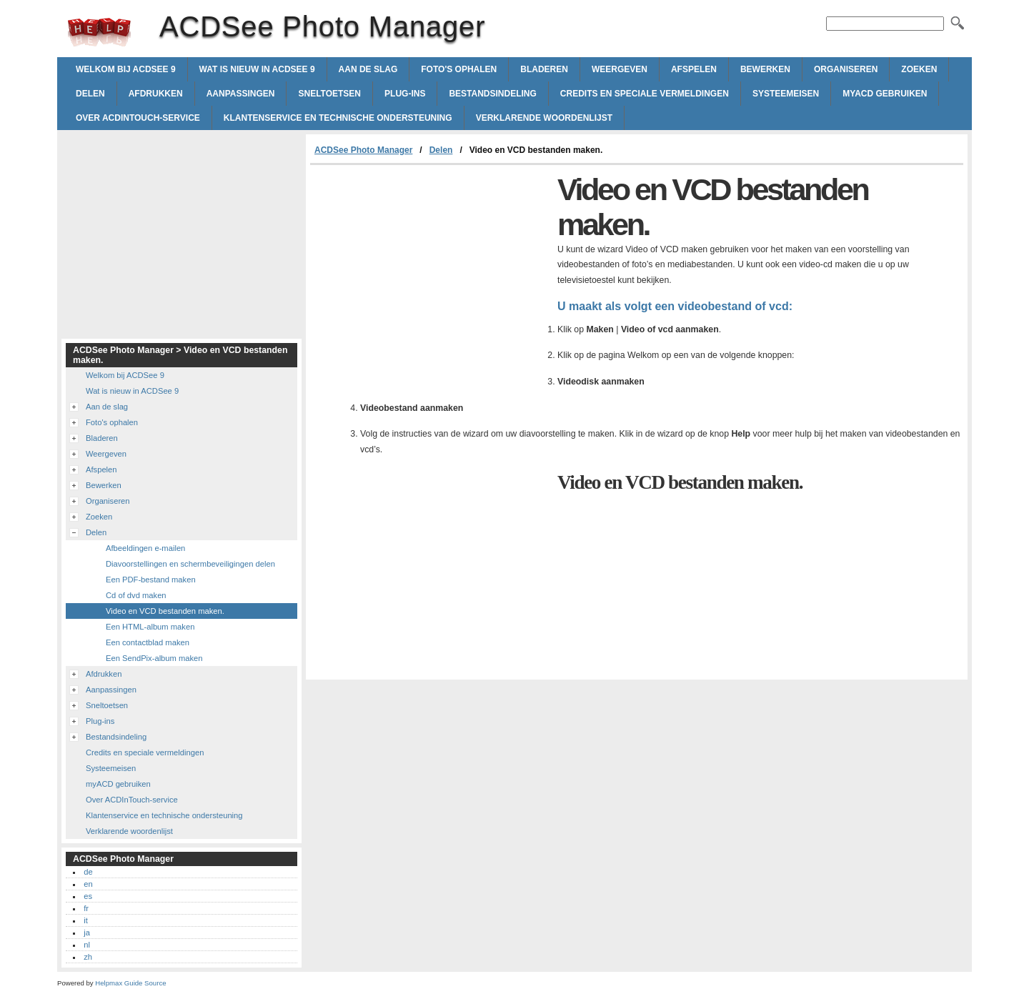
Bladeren (544, 69)
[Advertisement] (430, 272)
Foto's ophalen (459, 69)
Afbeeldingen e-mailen (145, 548)
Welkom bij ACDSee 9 (126, 69)
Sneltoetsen (329, 94)
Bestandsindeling (492, 94)
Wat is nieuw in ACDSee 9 (257, 69)
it (86, 920)
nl (87, 944)
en (88, 884)
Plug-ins (404, 94)
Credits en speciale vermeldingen (644, 94)
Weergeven (619, 69)
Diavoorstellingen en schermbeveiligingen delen (190, 564)
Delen (90, 94)
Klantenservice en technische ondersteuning (338, 118)
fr (86, 908)
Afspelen (694, 69)
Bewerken (765, 69)
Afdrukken (156, 94)
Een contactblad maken (147, 642)
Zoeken (919, 69)
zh (88, 957)
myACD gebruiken (884, 94)
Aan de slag (368, 69)
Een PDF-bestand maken (151, 579)
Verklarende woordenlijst (544, 118)
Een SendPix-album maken (154, 658)
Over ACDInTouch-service (138, 118)
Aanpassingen (241, 94)
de (88, 872)
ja (87, 932)
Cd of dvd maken (136, 595)
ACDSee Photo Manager (99, 32)
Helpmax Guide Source (130, 983)
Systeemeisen (785, 94)
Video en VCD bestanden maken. (165, 611)
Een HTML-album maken (150, 626)
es (88, 896)
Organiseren (846, 69)
